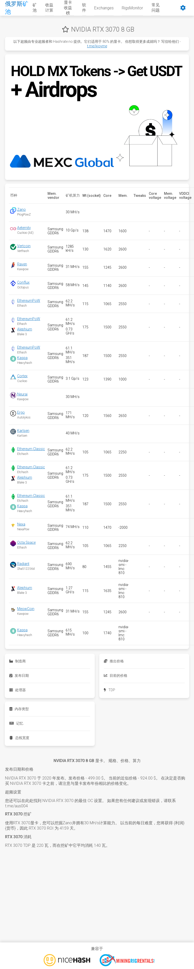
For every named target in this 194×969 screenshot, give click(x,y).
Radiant (23, 564)
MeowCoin (25, 609)
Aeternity (24, 228)
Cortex (22, 376)
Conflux (23, 282)
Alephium (24, 329)
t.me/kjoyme (97, 46)
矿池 (35, 8)
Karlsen (23, 431)
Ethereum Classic (31, 449)
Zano (21, 209)
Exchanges (104, 8)
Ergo (21, 412)
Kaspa (22, 358)
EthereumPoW (28, 301)
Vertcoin (24, 246)
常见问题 (156, 8)
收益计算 (49, 8)
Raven (22, 264)
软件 (84, 8)
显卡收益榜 (68, 7)
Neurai (22, 394)
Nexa (21, 524)
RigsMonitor (132, 8)
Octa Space (26, 542)
